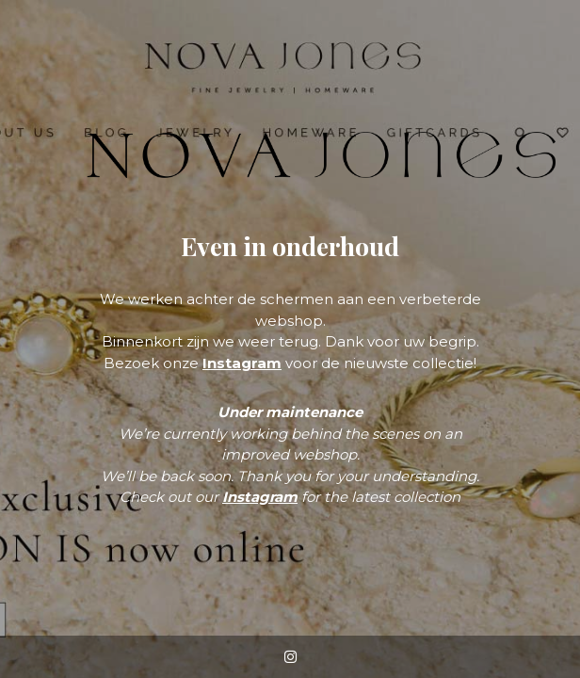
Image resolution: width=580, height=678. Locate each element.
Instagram (242, 363)
